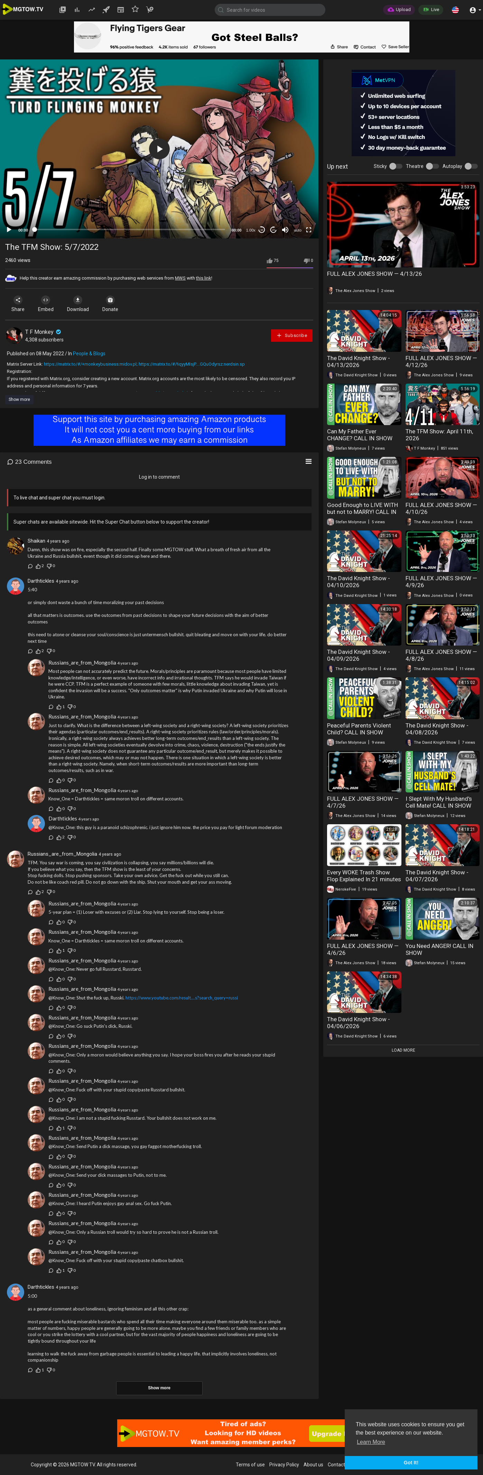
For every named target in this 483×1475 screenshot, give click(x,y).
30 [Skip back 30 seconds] (261, 230)
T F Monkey (43, 332)
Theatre (415, 166)
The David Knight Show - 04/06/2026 (358, 1023)
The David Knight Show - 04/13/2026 (358, 361)
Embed (46, 303)
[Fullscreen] (308, 229)
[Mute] (285, 229)
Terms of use (250, 1464)
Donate (110, 303)
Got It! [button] (411, 1462)
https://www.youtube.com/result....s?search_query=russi (182, 997)
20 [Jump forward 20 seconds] (273, 230)
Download (78, 303)
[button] (455, 9)
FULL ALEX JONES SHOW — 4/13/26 (374, 273)
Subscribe (291, 335)
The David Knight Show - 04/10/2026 (358, 582)
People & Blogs (89, 353)
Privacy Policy (284, 1464)
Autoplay (452, 166)
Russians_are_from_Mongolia (82, 662)
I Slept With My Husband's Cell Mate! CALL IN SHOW (439, 802)
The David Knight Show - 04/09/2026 (358, 655)
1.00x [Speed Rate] (251, 230)
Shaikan (36, 541)
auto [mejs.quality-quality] (297, 230)
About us (313, 1464)
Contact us (339, 1464)
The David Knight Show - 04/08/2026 (437, 729)
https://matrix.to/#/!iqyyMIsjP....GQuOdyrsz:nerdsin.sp (192, 364)
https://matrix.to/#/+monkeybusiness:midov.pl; (91, 364)
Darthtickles (41, 581)
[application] (159, 148)
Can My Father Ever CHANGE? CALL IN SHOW (359, 435)
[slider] (130, 229)
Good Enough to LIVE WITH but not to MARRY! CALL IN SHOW (362, 511)
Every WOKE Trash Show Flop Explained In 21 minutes (364, 876)
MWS (180, 278)
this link (203, 278)
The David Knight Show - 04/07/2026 (437, 876)
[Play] (9, 229)
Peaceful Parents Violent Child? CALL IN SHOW (359, 729)
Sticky (380, 166)
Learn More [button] (371, 1442)
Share (18, 303)
